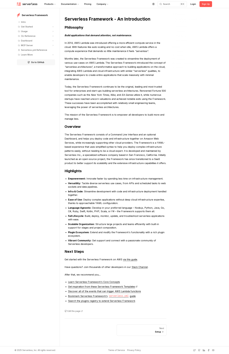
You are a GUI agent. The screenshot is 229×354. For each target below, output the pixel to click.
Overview (74, 126)
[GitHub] (199, 350)
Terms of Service (116, 350)
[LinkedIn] (204, 350)
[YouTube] (213, 350)
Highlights (75, 171)
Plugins (177, 55)
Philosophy (76, 27)
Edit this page (74, 311)
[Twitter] (194, 350)
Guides (177, 51)
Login (193, 4)
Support (178, 67)
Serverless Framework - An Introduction (109, 19)
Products (50, 4)
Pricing (87, 4)
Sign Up (206, 4)
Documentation (70, 4)
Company (103, 4)
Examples (178, 59)
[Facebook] (208, 350)
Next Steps (76, 251)
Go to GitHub (36, 62)
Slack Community (182, 63)
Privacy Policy (134, 350)
